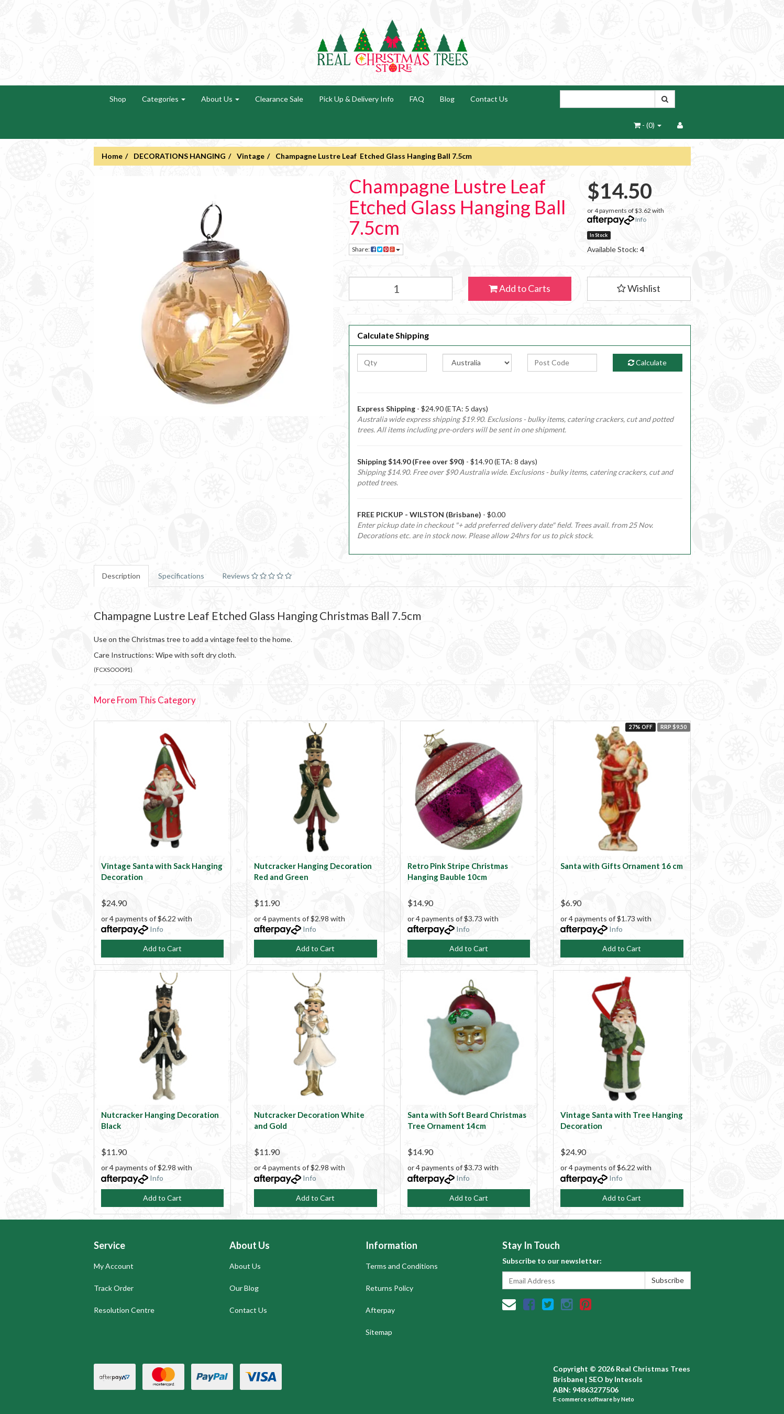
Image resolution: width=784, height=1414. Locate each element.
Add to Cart (162, 948)
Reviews (257, 575)
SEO (596, 1379)
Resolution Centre (124, 1310)
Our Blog (244, 1288)
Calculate (647, 362)
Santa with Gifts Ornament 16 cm (621, 866)
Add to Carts (519, 288)
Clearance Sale (279, 98)
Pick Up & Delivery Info (356, 98)
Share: (376, 249)
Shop (117, 98)
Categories (163, 98)
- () (647, 125)
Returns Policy (389, 1288)
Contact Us (489, 98)
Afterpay (380, 1310)
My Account (114, 1265)
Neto (627, 1399)
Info (640, 219)
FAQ (417, 98)
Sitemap (379, 1332)
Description (121, 575)
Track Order (114, 1288)
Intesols (628, 1379)
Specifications (181, 575)
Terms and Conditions (402, 1265)
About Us (220, 98)
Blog (447, 98)
